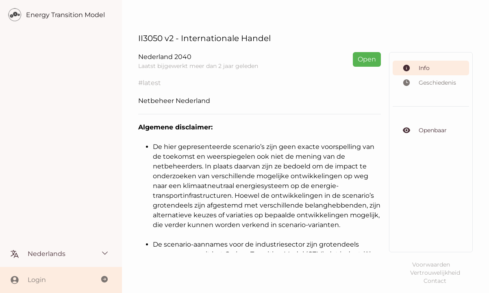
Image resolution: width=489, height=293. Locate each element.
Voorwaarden (431, 264)
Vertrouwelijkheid (435, 272)
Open (367, 59)
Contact (435, 280)
